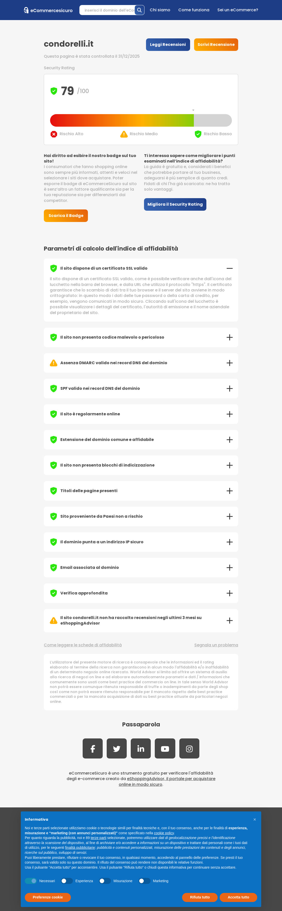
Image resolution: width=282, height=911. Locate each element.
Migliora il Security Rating (175, 204)
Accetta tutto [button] (238, 897)
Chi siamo (160, 10)
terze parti (98, 838)
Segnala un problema (216, 645)
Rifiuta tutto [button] (200, 897)
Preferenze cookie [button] (48, 897)
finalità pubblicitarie (80, 848)
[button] (255, 819)
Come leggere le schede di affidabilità (83, 645)
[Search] (112, 10)
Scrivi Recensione (216, 44)
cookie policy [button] (164, 833)
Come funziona (193, 10)
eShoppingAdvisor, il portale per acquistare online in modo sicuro (167, 781)
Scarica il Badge (66, 215)
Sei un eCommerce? (237, 10)
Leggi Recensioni (168, 44)
